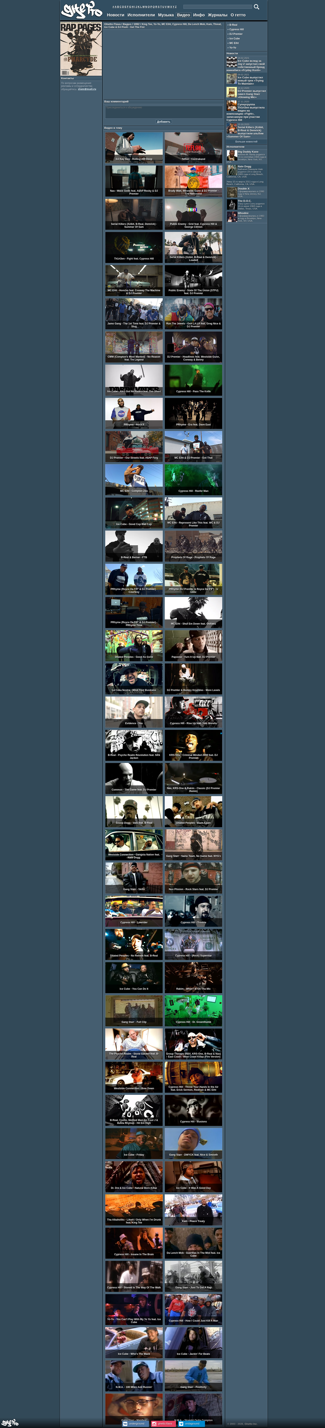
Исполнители (141, 15)
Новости (115, 15)
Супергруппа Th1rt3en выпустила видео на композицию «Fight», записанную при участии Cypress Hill (245, 111)
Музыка (166, 15)
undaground (188, 1423)
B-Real (233, 24)
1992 (136, 24)
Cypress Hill (236, 29)
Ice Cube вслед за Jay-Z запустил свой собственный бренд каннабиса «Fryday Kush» (246, 64)
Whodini (246, 217)
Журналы (217, 15)
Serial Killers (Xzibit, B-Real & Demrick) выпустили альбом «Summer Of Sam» (245, 130)
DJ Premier (236, 34)
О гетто (238, 15)
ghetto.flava (161, 1423)
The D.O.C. (245, 204)
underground (133, 1423)
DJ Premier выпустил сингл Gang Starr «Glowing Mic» (246, 93)
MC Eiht (234, 43)
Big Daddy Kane (246, 156)
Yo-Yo (232, 47)
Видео (183, 15)
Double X (245, 192)
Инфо (199, 15)
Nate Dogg (245, 175)
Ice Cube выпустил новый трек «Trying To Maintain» (245, 79)
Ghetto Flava (112, 24)
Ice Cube (234, 38)
